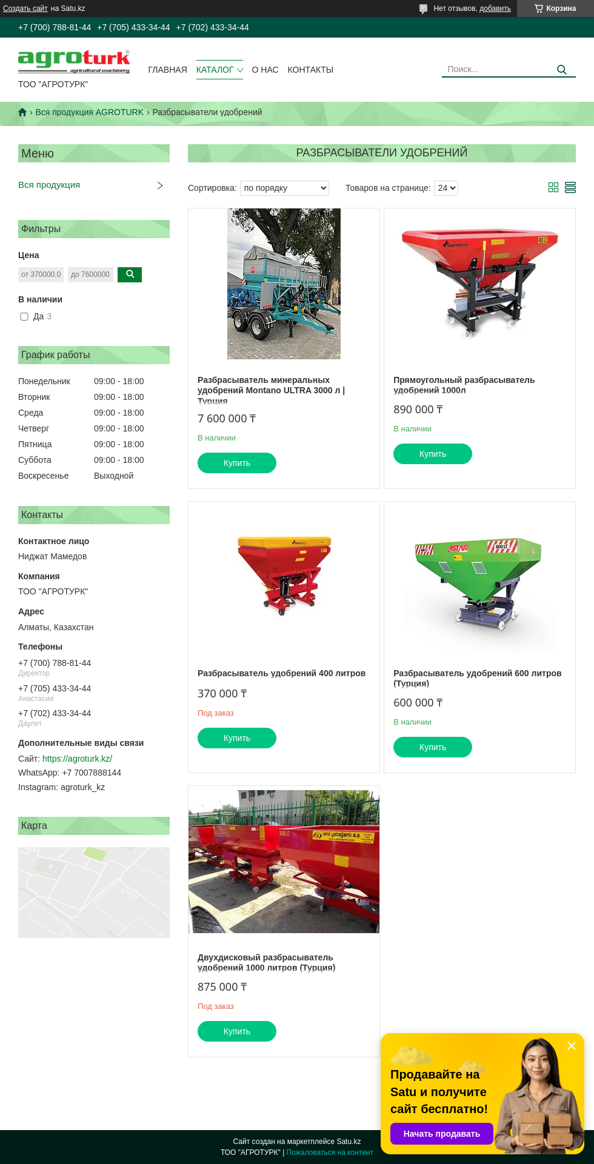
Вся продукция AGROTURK (89, 112)
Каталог (215, 70)
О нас (265, 70)
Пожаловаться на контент (330, 1152)
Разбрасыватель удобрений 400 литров (281, 673)
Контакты (311, 70)
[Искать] (562, 70)
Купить (237, 463)
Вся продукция (49, 184)
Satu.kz (348, 1141)
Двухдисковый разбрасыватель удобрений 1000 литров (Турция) (266, 963)
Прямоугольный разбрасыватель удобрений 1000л (464, 385)
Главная (167, 70)
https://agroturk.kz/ (77, 758)
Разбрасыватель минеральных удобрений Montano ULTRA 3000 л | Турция (271, 390)
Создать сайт (25, 8)
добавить (495, 8)
